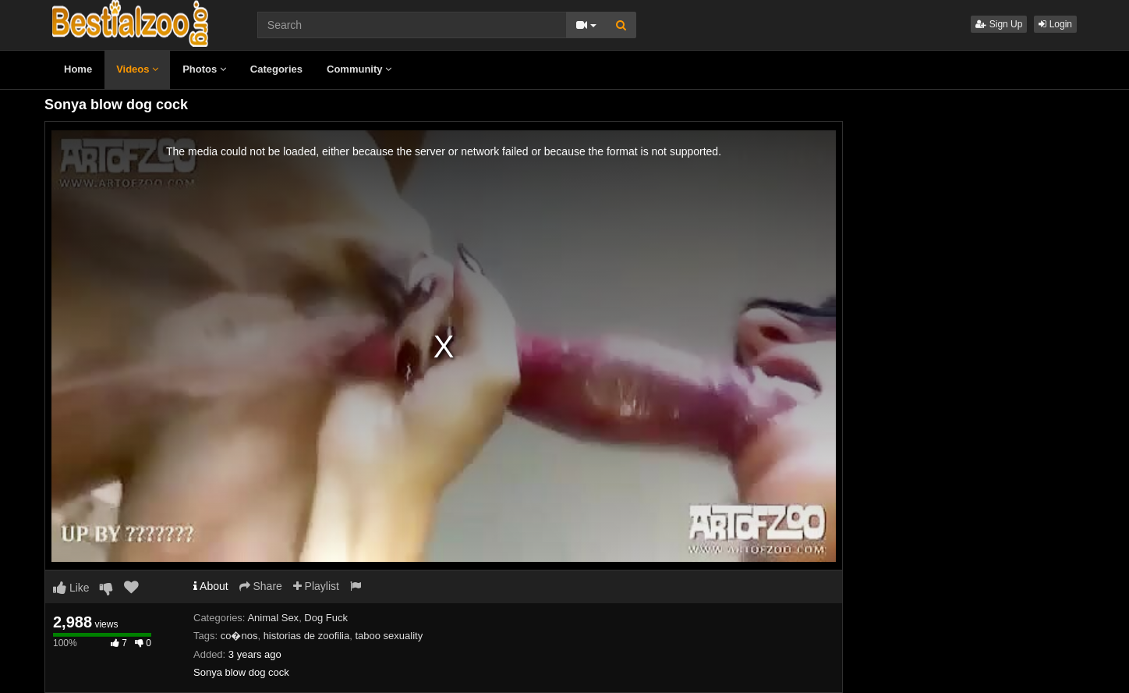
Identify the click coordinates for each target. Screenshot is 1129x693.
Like (71, 587)
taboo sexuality (389, 635)
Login (1055, 24)
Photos (204, 69)
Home (78, 69)
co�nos (239, 635)
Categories (276, 69)
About (210, 586)
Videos (137, 69)
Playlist (316, 586)
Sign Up (998, 24)
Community (359, 69)
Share (260, 586)
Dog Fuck (326, 618)
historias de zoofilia (307, 635)
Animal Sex (273, 618)
